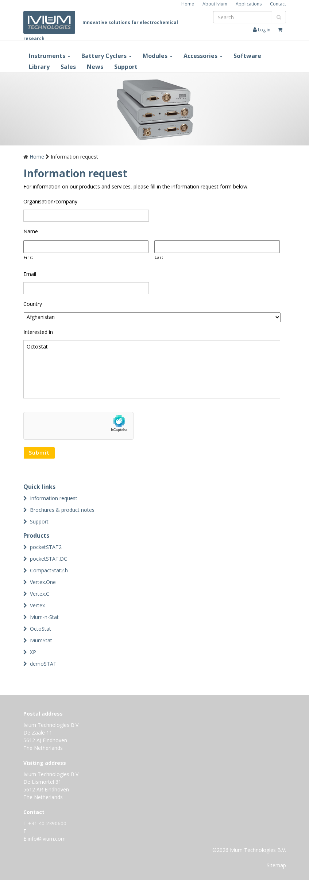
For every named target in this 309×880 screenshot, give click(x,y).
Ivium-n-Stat (44, 617)
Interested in (38, 332)
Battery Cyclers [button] (106, 56)
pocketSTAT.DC (48, 558)
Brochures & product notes (62, 509)
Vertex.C (39, 593)
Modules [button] (158, 56)
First (28, 257)
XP (33, 652)
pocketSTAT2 (46, 547)
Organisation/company (50, 201)
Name (30, 231)
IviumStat (41, 640)
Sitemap (276, 865)
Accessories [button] (203, 56)
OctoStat (151, 369)
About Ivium (214, 4)
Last (159, 257)
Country (32, 304)
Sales (68, 67)
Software (247, 56)
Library (39, 67)
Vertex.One (43, 582)
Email (29, 274)
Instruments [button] (49, 56)
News (95, 67)
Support (126, 67)
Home (187, 4)
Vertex (37, 605)
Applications (249, 4)
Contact (278, 4)
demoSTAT (43, 663)
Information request (53, 498)
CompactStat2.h (49, 570)
